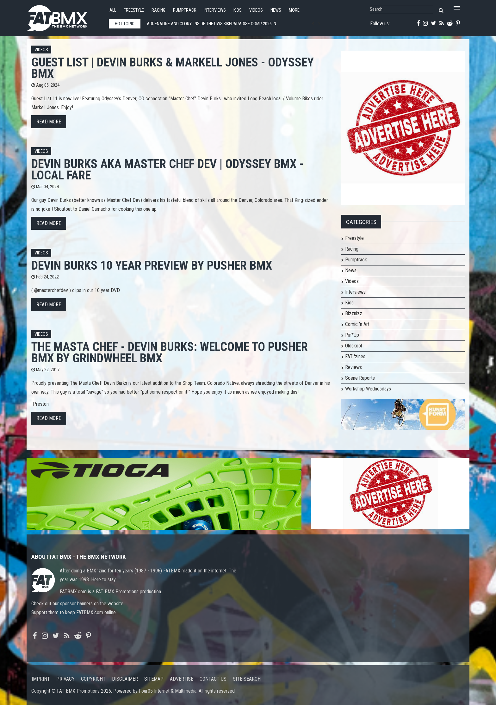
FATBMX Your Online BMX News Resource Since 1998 (64, 16)
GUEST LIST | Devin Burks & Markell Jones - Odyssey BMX (172, 68)
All (112, 10)
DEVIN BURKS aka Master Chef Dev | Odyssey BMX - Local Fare (167, 169)
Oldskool (353, 346)
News (275, 10)
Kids (237, 10)
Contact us (213, 679)
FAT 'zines (355, 356)
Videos (256, 10)
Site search (247, 679)
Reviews (353, 367)
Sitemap (154, 679)
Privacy (65, 679)
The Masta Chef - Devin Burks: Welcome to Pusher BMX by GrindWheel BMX (169, 352)
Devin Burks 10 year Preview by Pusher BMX (151, 265)
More (294, 10)
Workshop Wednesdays (368, 389)
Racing (158, 10)
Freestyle (134, 10)
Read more (48, 122)
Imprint (41, 679)
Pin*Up (352, 335)
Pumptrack (184, 10)
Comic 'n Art (357, 324)
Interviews (215, 10)
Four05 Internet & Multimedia (167, 691)
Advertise (181, 679)
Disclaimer (125, 679)
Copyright (93, 679)
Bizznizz (353, 313)
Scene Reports (360, 378)
